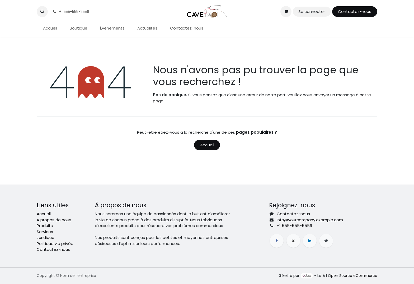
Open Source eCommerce (352, 275)
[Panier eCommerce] (285, 11)
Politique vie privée (55, 243)
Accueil (207, 145)
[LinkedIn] (310, 241)
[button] (42, 11)
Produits (45, 225)
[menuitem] (50, 28)
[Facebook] (277, 241)
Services (45, 231)
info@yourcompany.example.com (310, 220)
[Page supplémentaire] (326, 241)
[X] (293, 241)
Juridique (45, 237)
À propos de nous (54, 220)
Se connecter (311, 11)
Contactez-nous (354, 11)
